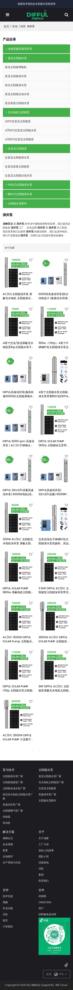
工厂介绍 (44, 844)
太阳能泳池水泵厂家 (14, 788)
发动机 (6, 822)
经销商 (42, 896)
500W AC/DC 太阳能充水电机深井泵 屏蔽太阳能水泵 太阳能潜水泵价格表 (18, 541)
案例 (41, 874)
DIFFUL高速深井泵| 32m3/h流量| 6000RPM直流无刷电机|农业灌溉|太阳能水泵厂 (54, 492)
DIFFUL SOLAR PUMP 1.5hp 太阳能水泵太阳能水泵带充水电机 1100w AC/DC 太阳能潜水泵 (17, 688)
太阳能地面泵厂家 (13, 782)
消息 (41, 868)
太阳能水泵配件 (47, 800)
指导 (5, 920)
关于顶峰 (44, 838)
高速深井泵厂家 (11, 804)
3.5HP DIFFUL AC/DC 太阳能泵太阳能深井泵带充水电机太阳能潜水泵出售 (54, 590)
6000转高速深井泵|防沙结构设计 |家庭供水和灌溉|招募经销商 (53, 296)
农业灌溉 (8, 844)
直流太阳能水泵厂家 (50, 776)
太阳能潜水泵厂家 (13, 776)
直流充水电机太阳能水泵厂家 (18, 796)
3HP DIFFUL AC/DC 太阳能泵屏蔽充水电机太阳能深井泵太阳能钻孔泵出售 (54, 688)
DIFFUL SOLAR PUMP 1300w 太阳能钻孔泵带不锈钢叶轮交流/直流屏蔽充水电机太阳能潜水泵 (54, 443)
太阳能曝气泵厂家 (13, 810)
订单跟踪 (8, 926)
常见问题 (8, 908)
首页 (6, 26)
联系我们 (44, 880)
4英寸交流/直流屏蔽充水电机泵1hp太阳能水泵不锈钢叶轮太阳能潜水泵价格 (18, 345)
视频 (5, 902)
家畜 (5, 850)
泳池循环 (8, 856)
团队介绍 (44, 856)
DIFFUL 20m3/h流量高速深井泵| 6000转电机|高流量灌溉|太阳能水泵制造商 (18, 492)
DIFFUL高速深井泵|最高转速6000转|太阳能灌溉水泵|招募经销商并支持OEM (18, 394)
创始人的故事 (46, 850)
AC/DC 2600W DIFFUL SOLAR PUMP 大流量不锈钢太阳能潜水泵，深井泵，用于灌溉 (18, 737)
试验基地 (44, 862)
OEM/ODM (45, 902)
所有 (15, 26)
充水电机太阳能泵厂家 (51, 782)
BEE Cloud (61, 985)
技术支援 (8, 896)
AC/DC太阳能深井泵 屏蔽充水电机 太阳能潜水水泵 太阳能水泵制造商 (18, 296)
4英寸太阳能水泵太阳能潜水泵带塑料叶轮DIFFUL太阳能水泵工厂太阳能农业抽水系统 (54, 394)
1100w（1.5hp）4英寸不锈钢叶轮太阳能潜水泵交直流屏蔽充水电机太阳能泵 (54, 345)
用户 (41, 908)
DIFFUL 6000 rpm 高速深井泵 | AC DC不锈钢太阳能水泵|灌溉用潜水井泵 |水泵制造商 (18, 443)
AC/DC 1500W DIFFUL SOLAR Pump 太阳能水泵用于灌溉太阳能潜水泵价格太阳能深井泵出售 (18, 639)
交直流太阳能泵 (47, 788)
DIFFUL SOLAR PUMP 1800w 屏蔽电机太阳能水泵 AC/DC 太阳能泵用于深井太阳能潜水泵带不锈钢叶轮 (18, 590)
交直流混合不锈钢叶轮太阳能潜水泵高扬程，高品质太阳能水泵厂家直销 (54, 541)
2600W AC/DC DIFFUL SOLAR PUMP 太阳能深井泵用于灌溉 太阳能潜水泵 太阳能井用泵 (54, 639)
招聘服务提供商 (47, 914)
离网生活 (8, 838)
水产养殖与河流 (11, 862)
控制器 (6, 816)
